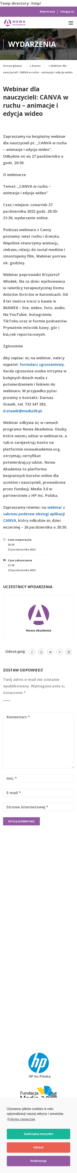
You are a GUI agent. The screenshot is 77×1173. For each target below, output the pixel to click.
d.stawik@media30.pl (22, 410)
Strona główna (12, 66)
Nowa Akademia (38, 630)
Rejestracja (47, 11)
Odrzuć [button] (38, 1147)
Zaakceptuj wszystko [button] (38, 1134)
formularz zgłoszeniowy (42, 364)
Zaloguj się (67, 11)
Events (36, 66)
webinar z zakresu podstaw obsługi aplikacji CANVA (34, 514)
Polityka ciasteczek (21, 1119)
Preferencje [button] (38, 1161)
